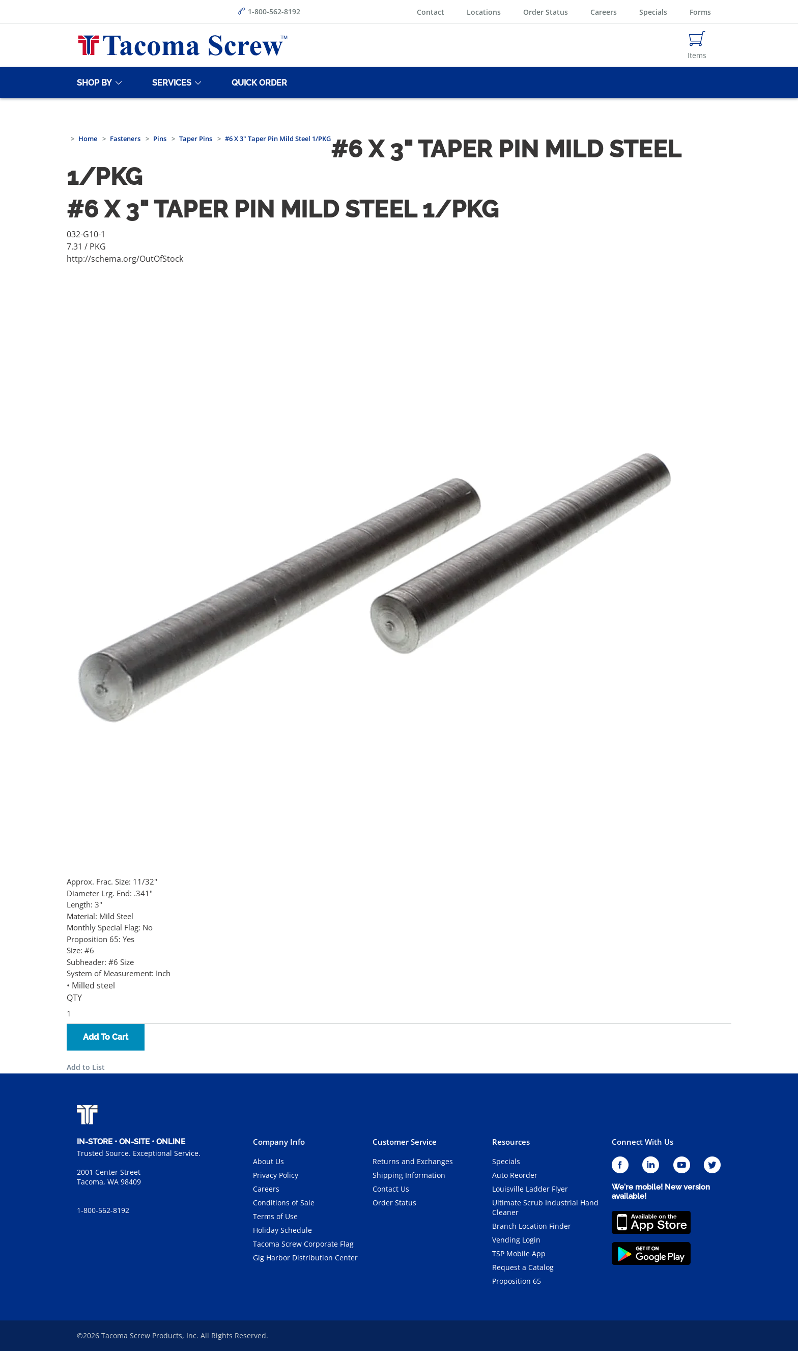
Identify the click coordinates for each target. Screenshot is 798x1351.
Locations (484, 12)
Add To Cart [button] (105, 1037)
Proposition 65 (516, 1281)
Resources (511, 1141)
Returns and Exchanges (413, 1161)
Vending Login (516, 1240)
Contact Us (391, 1189)
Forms (700, 12)
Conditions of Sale (284, 1202)
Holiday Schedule (282, 1230)
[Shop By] (92, 82)
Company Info (279, 1141)
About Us (268, 1161)
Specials (653, 12)
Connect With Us (642, 1141)
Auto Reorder (514, 1175)
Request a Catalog (523, 1267)
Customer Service (405, 1141)
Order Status (545, 12)
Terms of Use (275, 1216)
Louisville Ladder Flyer (530, 1189)
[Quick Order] (257, 82)
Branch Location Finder (531, 1226)
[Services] (170, 82)
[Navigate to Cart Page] (697, 45)
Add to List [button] (86, 1067)
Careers (603, 12)
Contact (430, 12)
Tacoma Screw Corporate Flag (303, 1244)
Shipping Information (409, 1175)
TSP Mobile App (519, 1253)
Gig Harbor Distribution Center (305, 1257)
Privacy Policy (275, 1175)
